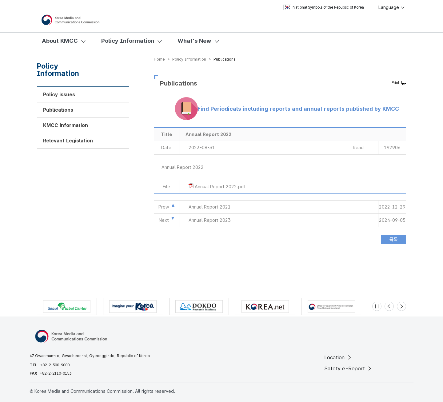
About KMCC (60, 40)
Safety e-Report (348, 368)
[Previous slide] (389, 306)
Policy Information (127, 40)
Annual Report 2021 (210, 207)
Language (391, 7)
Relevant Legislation (68, 141)
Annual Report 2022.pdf (220, 186)
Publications (58, 110)
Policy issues (59, 95)
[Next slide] (401, 306)
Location (338, 357)
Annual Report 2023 (210, 220)
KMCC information (65, 125)
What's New (194, 40)
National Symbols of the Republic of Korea (323, 7)
